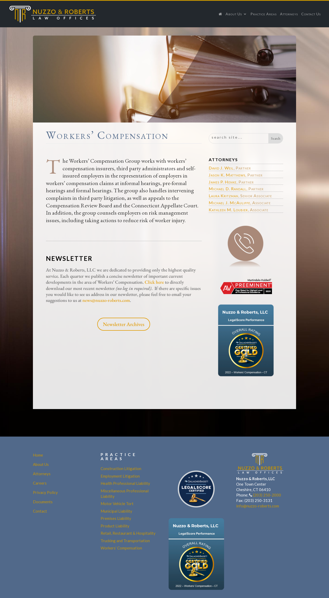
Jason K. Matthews (227, 174)
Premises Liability (116, 518)
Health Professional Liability (125, 483)
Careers (40, 483)
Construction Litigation (121, 468)
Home (38, 455)
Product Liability (115, 526)
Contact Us (311, 14)
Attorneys (289, 14)
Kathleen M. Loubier (228, 209)
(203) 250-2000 (267, 495)
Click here (155, 282)
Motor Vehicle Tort (117, 503)
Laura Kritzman (223, 195)
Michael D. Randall (227, 188)
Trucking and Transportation (125, 540)
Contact (40, 511)
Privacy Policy (45, 492)
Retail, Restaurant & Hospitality (128, 533)
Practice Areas (263, 14)
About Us (234, 14)
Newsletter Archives (123, 324)
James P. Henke (222, 181)
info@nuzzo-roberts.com (257, 506)
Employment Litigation (120, 476)
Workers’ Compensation (121, 548)
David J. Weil (221, 167)
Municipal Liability (116, 511)
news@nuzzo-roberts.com (106, 300)
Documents (43, 501)
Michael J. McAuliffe (229, 202)
